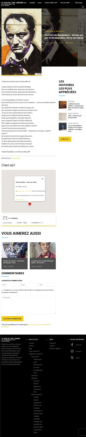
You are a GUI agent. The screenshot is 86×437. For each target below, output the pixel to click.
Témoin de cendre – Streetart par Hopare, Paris (13, 262)
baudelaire (54, 43)
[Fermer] (42, 178)
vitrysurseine (69, 43)
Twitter (77, 358)
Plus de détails (20, 200)
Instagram (78, 351)
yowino (14, 218)
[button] (83, 7)
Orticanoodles (15, 158)
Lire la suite (8, 266)
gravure (71, 101)
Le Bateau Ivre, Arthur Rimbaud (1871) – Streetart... (42, 262)
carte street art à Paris (24, 191)
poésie (61, 43)
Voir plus (65, 138)
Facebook (78, 345)
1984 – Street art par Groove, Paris (74, 116)
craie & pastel (73, 113)
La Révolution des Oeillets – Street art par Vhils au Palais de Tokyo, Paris (76, 106)
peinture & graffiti (54, 31)
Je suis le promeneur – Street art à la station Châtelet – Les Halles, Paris (75, 127)
